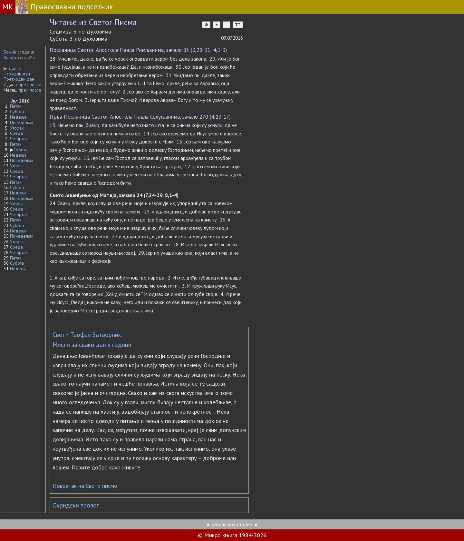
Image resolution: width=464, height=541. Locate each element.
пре (22, 84)
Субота (17, 111)
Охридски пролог (76, 505)
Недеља (18, 117)
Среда (16, 133)
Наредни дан (17, 74)
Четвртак (18, 139)
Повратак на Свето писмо (85, 485)
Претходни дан (19, 79)
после (35, 84)
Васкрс (10, 57)
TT (237, 24)
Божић (10, 52)
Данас (12, 68)
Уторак (17, 128)
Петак (15, 106)
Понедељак (21, 122)
